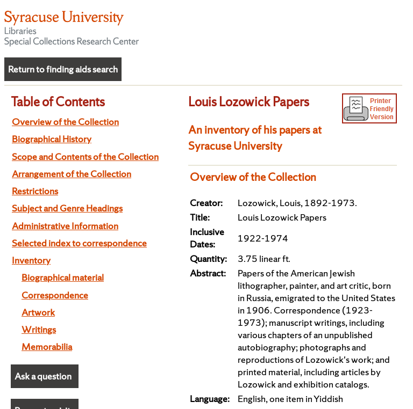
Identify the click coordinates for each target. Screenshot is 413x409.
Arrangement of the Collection (71, 173)
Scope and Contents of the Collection (85, 156)
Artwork (38, 312)
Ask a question (43, 376)
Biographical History (51, 139)
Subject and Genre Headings (67, 208)
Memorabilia (47, 346)
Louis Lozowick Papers (248, 101)
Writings (39, 329)
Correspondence (55, 295)
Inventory (31, 260)
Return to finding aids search (63, 69)
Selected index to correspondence (79, 243)
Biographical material (63, 277)
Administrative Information (65, 226)
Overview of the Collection (65, 121)
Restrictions (35, 191)
